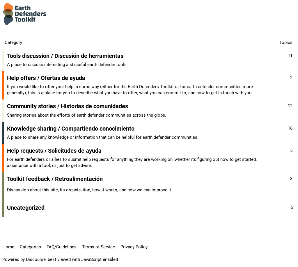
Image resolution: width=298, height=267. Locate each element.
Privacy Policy (134, 247)
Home (8, 247)
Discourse (36, 259)
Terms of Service (98, 247)
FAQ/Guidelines (62, 247)
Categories (30, 247)
